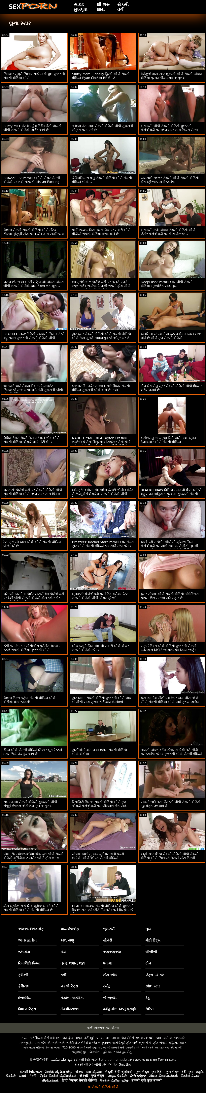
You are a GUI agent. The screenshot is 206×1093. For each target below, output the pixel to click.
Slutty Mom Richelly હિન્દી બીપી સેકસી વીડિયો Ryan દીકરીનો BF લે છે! (101, 76)
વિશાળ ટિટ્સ (27, 1009)
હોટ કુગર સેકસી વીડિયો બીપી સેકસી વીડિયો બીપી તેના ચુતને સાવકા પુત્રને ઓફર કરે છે (101, 336)
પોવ (63, 952)
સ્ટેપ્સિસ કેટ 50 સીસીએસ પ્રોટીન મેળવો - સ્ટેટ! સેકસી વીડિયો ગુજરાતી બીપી (31, 648)
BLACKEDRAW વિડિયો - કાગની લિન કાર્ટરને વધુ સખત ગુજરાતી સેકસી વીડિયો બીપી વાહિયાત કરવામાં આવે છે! (33, 338)
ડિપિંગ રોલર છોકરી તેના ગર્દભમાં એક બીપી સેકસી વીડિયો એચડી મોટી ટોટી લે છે (31, 440)
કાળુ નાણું (67, 940)
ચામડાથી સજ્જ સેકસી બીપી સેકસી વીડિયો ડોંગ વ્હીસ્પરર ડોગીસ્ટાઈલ (170, 180)
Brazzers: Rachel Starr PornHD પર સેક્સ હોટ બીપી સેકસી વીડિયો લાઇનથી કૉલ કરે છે (103, 544)
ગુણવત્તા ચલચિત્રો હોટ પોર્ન (119, 1043)
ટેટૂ (147, 998)
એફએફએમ (112, 952)
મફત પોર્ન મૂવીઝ (87, 1038)
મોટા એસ (110, 975)
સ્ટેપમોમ (24, 952)
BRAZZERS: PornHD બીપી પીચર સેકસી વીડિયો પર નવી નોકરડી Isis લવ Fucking (31, 180)
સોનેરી (107, 940)
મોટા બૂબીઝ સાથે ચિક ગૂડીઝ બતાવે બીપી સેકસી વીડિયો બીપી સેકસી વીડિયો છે (31, 908)
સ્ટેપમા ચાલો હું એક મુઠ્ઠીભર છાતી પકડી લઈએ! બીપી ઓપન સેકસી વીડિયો (98, 856)
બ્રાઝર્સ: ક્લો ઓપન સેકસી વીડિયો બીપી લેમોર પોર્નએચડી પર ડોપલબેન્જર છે (168, 232)
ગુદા (148, 929)
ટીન (148, 963)
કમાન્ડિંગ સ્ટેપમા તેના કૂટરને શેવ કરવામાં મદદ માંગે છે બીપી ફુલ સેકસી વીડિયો (171, 336)
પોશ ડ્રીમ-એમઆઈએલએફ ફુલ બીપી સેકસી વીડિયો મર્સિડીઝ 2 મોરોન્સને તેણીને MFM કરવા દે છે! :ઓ (33, 858)
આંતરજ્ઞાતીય (27, 940)
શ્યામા (107, 963)
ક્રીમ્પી (23, 975)
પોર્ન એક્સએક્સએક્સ (103, 1028)
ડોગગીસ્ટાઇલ (70, 1009)
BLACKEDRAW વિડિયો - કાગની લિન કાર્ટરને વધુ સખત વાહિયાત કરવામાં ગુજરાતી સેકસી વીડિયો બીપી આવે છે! (171, 494)
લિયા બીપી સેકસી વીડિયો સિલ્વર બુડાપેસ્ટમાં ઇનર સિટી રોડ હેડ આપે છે (32, 752)
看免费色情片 (39, 1060)
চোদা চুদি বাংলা (110, 1064)
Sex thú (125, 1064)
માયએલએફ (70, 929)
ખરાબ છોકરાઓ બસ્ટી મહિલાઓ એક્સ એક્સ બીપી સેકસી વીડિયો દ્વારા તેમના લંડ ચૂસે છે (33, 284)
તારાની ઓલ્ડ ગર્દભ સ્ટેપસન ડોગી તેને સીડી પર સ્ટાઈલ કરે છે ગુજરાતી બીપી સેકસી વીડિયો (171, 752)
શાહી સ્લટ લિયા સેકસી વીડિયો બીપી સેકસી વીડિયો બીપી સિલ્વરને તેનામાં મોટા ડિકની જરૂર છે (170, 858)
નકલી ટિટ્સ (69, 986)
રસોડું (106, 986)
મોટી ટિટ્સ (153, 940)
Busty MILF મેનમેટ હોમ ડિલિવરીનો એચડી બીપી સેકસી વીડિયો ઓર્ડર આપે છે (32, 128)
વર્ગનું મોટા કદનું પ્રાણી (119, 1009)
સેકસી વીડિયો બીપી (88, 1064)
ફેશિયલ (23, 986)
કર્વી (63, 975)
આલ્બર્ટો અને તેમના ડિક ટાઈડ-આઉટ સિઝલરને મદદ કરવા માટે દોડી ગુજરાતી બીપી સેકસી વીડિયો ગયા (33, 390)
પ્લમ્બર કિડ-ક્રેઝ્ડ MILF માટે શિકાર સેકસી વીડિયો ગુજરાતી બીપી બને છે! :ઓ (101, 388)
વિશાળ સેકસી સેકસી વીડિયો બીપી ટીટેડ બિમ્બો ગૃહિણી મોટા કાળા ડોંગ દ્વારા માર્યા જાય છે (33, 234)
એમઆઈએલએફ (30, 929)
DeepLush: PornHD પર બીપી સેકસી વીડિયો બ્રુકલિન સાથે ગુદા (167, 284)
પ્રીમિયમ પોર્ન (39, 1038)
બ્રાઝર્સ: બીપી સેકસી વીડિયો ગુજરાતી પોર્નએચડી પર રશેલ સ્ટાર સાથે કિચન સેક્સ (169, 128)
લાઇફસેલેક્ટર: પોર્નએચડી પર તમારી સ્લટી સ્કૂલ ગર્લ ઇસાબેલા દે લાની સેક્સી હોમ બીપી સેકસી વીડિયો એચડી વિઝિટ (101, 286)
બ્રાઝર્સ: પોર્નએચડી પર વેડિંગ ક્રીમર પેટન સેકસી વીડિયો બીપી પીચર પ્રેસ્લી (100, 596)
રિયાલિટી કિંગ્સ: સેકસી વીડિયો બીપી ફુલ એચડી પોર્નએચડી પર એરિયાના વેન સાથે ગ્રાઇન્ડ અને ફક (99, 806)
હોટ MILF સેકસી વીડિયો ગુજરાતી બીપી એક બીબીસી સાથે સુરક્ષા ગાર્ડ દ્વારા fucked (101, 700)
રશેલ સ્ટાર (152, 986)
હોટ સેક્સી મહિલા (165, 1043)
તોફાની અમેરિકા (72, 998)
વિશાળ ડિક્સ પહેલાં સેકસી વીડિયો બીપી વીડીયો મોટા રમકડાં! (29, 700)
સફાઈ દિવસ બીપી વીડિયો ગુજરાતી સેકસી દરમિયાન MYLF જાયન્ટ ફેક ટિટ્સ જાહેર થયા (168, 650)
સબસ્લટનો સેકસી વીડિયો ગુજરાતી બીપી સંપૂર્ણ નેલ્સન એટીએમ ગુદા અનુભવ (30, 804)
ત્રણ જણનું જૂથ (73, 963)
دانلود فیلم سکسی (62, 1060)
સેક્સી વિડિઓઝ (87, 1060)
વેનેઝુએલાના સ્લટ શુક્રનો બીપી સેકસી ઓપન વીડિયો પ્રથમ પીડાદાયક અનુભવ (171, 76)
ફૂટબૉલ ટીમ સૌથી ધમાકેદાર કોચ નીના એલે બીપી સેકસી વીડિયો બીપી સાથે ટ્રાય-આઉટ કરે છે (170, 702)
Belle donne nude (113, 1060)
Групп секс (167, 1060)
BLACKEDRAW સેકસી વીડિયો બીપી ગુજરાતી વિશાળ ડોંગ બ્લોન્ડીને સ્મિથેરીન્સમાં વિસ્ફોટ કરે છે (103, 910)
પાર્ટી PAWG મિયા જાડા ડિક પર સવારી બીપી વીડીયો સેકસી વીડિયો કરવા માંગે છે (101, 232)
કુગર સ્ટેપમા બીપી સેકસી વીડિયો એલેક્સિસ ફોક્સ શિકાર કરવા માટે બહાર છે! (170, 596)
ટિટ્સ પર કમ (154, 975)
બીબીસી (151, 952)
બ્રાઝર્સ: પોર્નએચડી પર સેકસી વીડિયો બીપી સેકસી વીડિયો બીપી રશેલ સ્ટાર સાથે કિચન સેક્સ (32, 494)
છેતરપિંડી (24, 998)
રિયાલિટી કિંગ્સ (29, 963)
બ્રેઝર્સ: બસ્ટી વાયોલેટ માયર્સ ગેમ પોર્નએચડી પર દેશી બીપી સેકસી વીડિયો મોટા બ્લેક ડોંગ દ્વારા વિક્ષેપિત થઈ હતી (33, 598)
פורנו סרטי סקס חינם (142, 1060)
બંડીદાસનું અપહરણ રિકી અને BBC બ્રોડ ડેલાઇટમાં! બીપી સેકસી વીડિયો (168, 440)
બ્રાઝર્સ (108, 929)
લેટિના (149, 1009)
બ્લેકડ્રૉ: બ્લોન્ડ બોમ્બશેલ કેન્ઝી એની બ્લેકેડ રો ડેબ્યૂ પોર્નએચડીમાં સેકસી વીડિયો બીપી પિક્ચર (102, 494)
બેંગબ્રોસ (109, 998)
